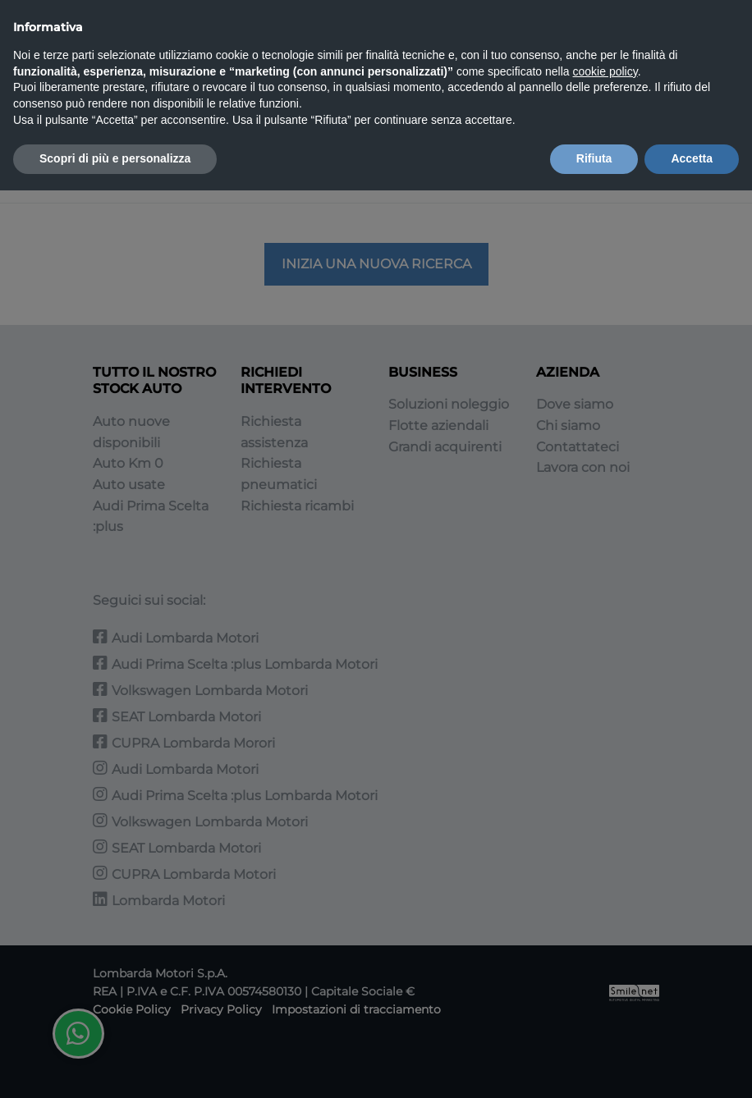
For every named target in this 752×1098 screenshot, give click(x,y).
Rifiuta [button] (594, 158)
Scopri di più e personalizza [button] (114, 158)
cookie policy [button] (605, 71)
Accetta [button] (692, 158)
